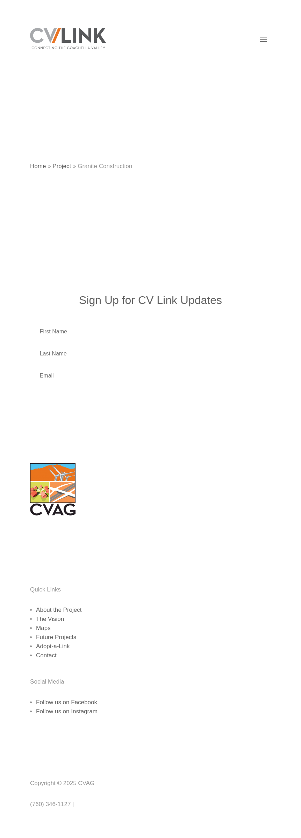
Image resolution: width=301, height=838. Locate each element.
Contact (46, 655)
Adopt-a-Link (53, 646)
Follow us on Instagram (67, 711)
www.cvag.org (94, 804)
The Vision (50, 619)
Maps (43, 628)
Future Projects (56, 637)
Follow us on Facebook (66, 702)
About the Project (58, 610)
